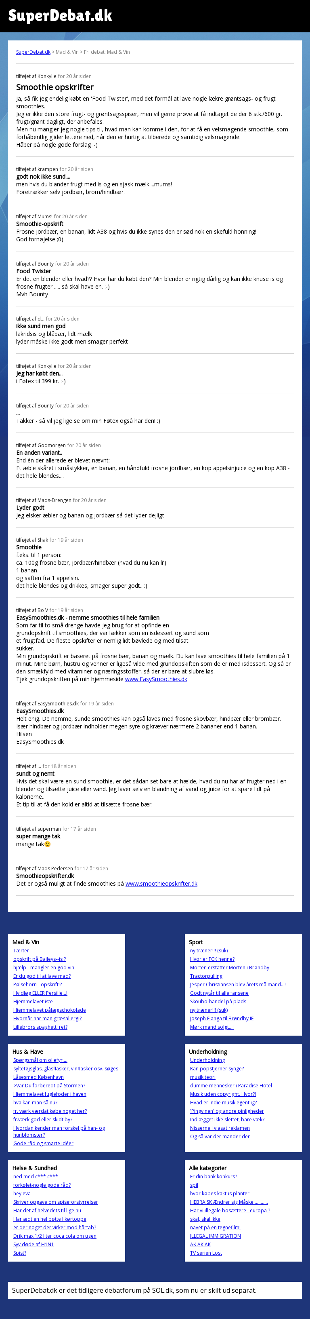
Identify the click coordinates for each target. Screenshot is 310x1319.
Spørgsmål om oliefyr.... (40, 1060)
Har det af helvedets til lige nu (47, 1210)
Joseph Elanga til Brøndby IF (221, 1018)
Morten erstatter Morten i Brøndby (229, 967)
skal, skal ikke (205, 1219)
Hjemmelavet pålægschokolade (49, 1010)
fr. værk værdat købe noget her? (50, 1111)
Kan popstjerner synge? (217, 1068)
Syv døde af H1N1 (33, 1244)
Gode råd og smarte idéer (43, 1143)
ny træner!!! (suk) (209, 950)
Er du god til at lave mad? (42, 976)
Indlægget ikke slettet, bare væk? (227, 1119)
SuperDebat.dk (33, 52)
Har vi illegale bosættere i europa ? (230, 1210)
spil (194, 1185)
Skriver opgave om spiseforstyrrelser (55, 1202)
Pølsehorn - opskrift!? (37, 984)
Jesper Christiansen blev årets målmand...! (238, 984)
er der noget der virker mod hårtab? (54, 1227)
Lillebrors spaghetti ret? (40, 1027)
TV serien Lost (206, 1252)
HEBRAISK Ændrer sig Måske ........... (229, 1202)
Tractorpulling (206, 976)
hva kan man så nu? (35, 1102)
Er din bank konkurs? (213, 1176)
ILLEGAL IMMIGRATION (215, 1235)
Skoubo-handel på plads (218, 1001)
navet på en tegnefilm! (215, 1227)
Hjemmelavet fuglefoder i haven (49, 1094)
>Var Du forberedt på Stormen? (49, 1085)
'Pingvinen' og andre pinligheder (227, 1111)
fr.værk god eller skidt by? (42, 1119)
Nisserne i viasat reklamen (220, 1128)
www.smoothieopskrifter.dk (161, 883)
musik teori (203, 1077)
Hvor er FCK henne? (212, 959)
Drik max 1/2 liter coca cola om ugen (54, 1235)
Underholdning (207, 1060)
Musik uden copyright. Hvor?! (223, 1094)
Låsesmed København (38, 1077)
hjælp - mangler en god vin (43, 967)
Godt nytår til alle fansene (219, 993)
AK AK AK (200, 1244)
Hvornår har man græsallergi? (47, 1018)
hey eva (22, 1193)
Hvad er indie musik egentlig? (223, 1102)
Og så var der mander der (220, 1136)
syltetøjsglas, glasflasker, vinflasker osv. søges (65, 1068)
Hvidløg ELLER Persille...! (40, 993)
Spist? (19, 1252)
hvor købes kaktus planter (219, 1193)
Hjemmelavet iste (33, 1001)
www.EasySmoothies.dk (156, 679)
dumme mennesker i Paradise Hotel (231, 1085)
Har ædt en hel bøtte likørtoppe (49, 1219)
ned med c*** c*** (35, 1176)
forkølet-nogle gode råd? (42, 1185)
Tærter (21, 950)
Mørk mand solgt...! (212, 1027)
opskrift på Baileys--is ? (39, 959)
